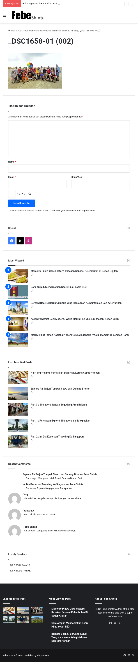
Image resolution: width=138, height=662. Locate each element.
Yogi (26, 494)
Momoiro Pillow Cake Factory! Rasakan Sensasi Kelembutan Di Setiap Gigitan (74, 271)
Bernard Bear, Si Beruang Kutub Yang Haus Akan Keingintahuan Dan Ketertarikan (76, 303)
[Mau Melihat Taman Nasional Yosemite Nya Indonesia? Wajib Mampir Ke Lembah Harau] (18, 340)
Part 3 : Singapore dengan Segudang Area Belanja (59, 404)
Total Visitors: (15, 570)
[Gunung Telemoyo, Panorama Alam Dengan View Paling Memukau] (37, 619)
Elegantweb (43, 655)
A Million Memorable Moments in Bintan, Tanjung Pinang (48, 30)
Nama (12, 161)
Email (12, 177)
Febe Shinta (30, 526)
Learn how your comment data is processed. (73, 210)
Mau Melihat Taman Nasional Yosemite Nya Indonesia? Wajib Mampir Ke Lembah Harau (80, 335)
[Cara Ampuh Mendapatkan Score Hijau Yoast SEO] (18, 292)
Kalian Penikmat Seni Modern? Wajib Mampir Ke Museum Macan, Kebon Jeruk (75, 319)
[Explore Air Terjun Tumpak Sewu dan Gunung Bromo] (18, 393)
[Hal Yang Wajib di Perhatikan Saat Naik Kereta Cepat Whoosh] (18, 377)
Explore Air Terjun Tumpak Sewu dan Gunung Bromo (60, 388)
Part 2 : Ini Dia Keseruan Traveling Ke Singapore (57, 436)
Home (12, 30)
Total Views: (14, 564)
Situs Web (77, 177)
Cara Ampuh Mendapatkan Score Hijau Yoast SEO (59, 287)
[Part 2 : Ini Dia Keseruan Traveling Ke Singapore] (18, 441)
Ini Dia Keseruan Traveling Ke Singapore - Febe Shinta (53, 484)
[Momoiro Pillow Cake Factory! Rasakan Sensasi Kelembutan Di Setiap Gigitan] (18, 276)
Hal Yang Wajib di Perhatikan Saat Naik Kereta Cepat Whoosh (65, 372)
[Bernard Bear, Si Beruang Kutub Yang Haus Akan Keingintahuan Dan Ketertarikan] (18, 308)
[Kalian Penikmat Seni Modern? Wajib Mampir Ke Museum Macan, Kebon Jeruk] (18, 324)
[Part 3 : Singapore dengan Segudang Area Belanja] (18, 409)
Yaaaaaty (29, 510)
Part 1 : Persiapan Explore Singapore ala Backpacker (60, 420)
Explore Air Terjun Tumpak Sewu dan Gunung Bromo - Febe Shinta (60, 474)
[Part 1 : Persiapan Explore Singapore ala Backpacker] (18, 425)
